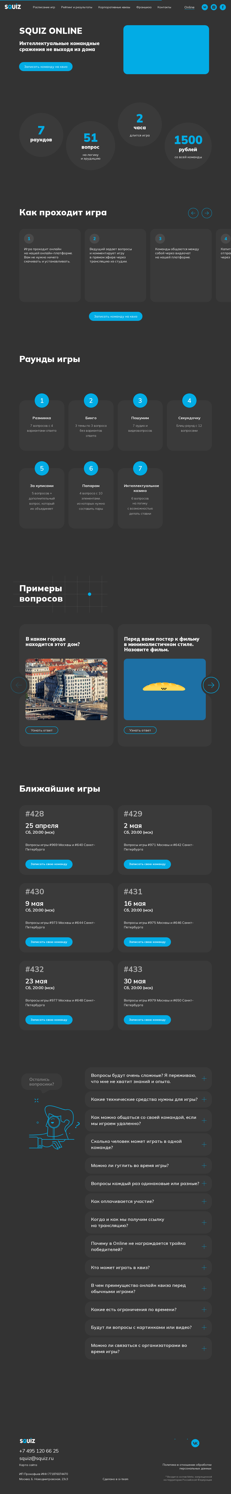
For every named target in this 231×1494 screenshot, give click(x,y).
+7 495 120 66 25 (39, 1451)
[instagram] (214, 7)
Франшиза (143, 7)
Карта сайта (28, 1465)
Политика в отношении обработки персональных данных (187, 1466)
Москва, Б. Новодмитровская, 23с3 (43, 1479)
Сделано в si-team (115, 1479)
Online (189, 7)
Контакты (164, 7)
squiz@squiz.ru (36, 1458)
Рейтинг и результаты (76, 7)
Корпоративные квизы (114, 7)
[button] (166, 49)
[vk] (205, 7)
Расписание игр (44, 7)
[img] (195, 1443)
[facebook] (223, 7)
